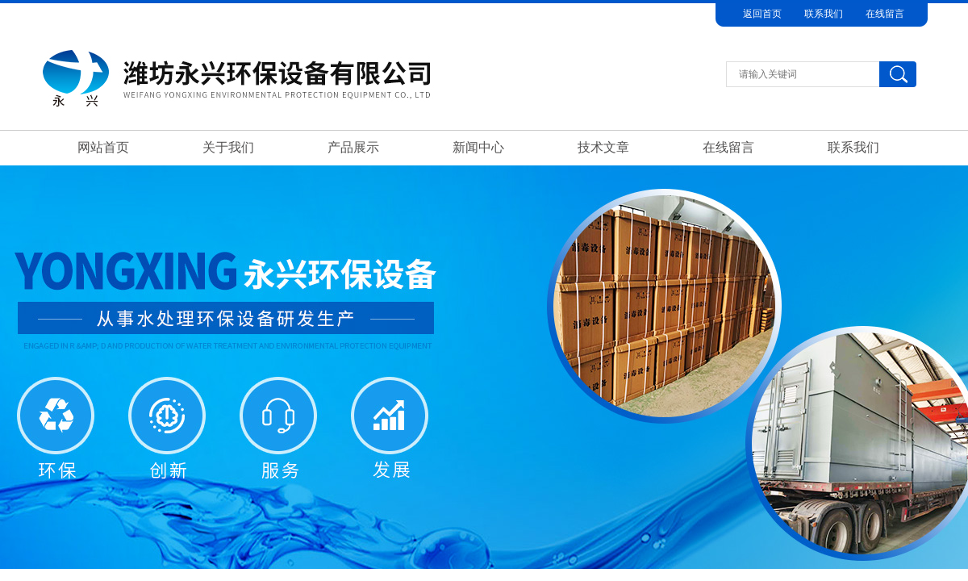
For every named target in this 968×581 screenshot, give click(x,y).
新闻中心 (478, 147)
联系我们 (823, 13)
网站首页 (103, 147)
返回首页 (762, 13)
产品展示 (353, 147)
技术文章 (603, 147)
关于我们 (228, 147)
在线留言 (885, 13)
